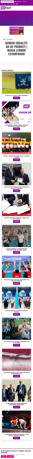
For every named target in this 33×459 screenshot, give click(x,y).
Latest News (9, 39)
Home (4, 39)
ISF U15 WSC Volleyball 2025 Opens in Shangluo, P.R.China (16, 311)
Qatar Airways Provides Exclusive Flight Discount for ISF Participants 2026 (16, 373)
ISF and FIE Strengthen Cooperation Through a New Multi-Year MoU (16, 218)
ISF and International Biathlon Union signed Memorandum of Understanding (16, 404)
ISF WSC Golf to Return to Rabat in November (16, 95)
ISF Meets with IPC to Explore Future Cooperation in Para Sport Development (16, 187)
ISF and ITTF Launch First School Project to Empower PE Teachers (17, 156)
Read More (16, 98)
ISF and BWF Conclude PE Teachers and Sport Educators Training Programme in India (16, 249)
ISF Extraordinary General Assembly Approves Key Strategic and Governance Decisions (16, 125)
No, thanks (10, 456)
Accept (3, 456)
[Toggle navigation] (28, 8)
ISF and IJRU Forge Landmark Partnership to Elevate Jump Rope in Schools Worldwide (16, 435)
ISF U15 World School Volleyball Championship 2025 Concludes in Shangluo (16, 280)
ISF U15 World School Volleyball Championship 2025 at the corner (16, 342)
